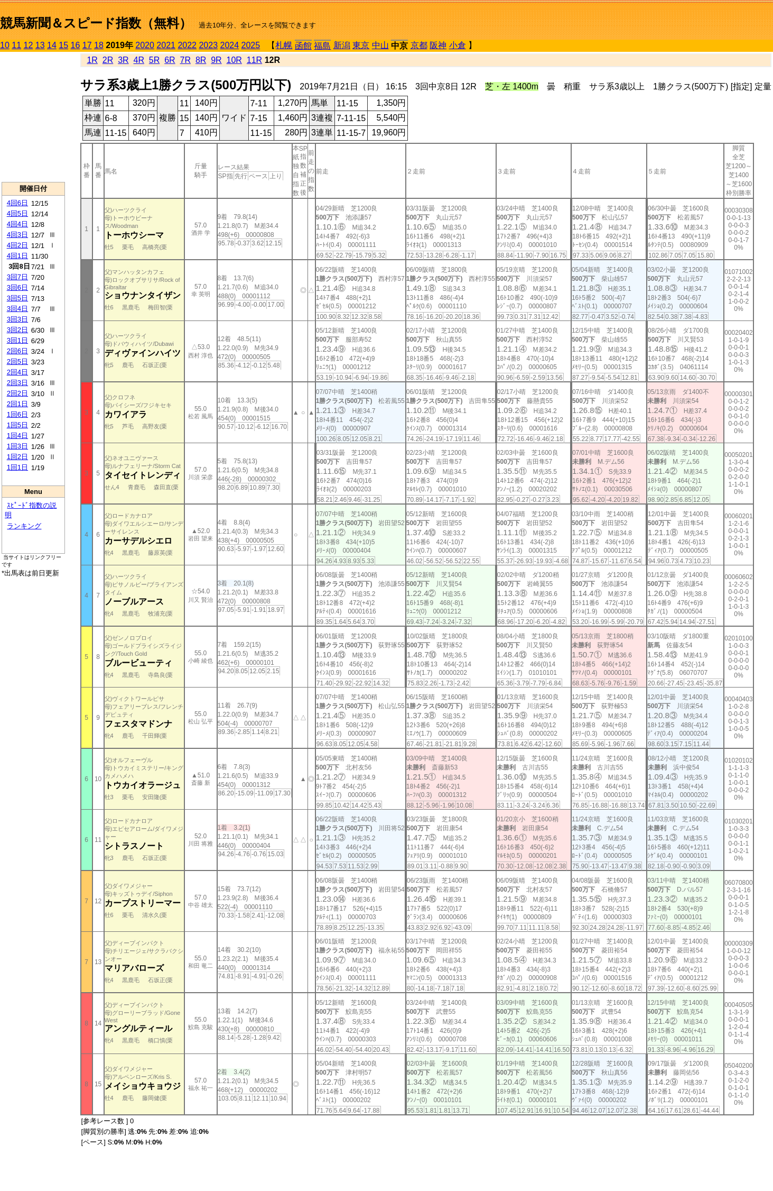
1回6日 (17, 414)
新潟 (341, 45)
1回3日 (17, 446)
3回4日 (17, 309)
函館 (303, 45)
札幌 (283, 45)
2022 (187, 45)
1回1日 (17, 467)
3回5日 (17, 298)
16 (75, 45)
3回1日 (17, 340)
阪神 (438, 45)
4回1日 (17, 256)
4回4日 (17, 224)
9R (216, 60)
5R (154, 60)
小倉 (457, 45)
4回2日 (17, 245)
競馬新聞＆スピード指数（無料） (96, 23)
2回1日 (17, 404)
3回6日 (17, 287)
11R (254, 60)
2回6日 (17, 351)
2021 (165, 45)
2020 (144, 45)
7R (185, 60)
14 (52, 45)
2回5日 (17, 361)
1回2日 (17, 457)
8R (200, 60)
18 (99, 45)
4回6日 (17, 203)
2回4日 (17, 372)
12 (28, 45)
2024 (229, 45)
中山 (380, 45)
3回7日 (17, 277)
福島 (322, 45)
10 (5, 45)
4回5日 (17, 213)
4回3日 (17, 235)
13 (40, 45)
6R (169, 60)
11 (16, 45)
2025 (250, 45)
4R (139, 60)
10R (234, 60)
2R (108, 60)
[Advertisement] (33, 116)
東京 (360, 45)
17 (87, 45)
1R (92, 60)
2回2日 (17, 393)
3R (123, 60)
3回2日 (17, 330)
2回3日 (17, 383)
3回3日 (17, 319)
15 (63, 45)
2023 (208, 45)
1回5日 (17, 425)
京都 (419, 45)
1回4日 (17, 435)
